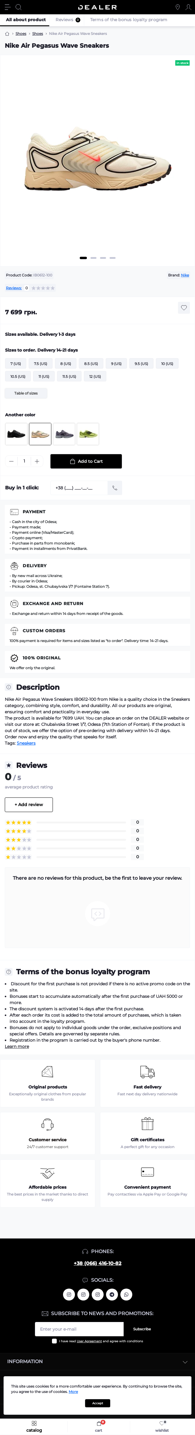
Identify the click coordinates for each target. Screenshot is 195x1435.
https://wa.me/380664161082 (126, 1294)
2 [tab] (93, 258)
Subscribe (142, 1329)
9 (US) (116, 363)
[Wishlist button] (184, 308)
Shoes (21, 33)
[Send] (115, 488)
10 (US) (167, 363)
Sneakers (26, 743)
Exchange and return (53, 603)
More (73, 1391)
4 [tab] (113, 258)
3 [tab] (103, 258)
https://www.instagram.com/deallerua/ (83, 1294)
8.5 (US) (91, 363)
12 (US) (95, 376)
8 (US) (65, 363)
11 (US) (44, 376)
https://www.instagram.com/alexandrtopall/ (69, 1294)
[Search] (19, 7)
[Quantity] (24, 461)
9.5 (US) (141, 363)
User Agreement (89, 1341)
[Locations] (178, 7)
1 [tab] (83, 258)
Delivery (35, 565)
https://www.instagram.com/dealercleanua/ (98, 1294)
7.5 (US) (40, 363)
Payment (34, 511)
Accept (97, 1403)
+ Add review (29, 804)
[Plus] (37, 461)
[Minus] (11, 461)
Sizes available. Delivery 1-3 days (40, 334)
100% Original (42, 658)
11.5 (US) (69, 376)
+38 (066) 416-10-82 (97, 1263)
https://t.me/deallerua (112, 1294)
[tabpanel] (97, 162)
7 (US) (15, 363)
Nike (185, 275)
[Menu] (8, 7)
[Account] (188, 7)
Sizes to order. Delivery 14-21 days (41, 350)
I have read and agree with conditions (101, 1341)
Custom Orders (44, 630)
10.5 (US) (17, 376)
